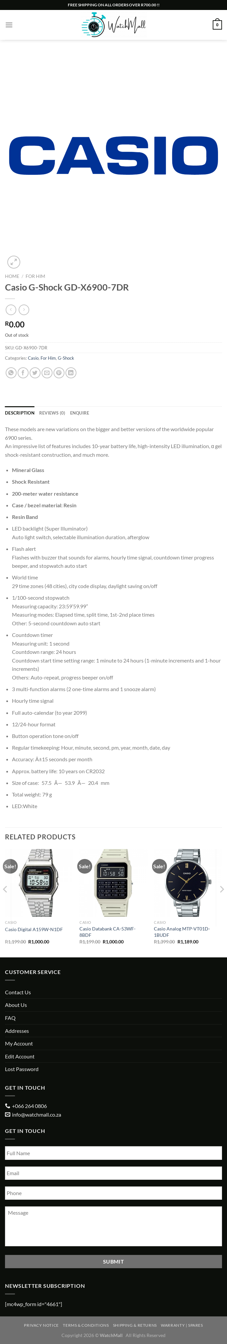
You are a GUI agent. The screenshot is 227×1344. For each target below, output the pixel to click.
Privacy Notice (41, 1325)
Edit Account (20, 1056)
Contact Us (18, 992)
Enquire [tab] (79, 413)
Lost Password (22, 1069)
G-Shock (66, 358)
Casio (33, 358)
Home (12, 276)
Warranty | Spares (182, 1325)
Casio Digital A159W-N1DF (34, 929)
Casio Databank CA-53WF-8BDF (107, 932)
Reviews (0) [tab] (52, 413)
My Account (19, 1043)
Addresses (17, 1031)
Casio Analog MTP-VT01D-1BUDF (182, 932)
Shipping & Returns (135, 1325)
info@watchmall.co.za (36, 1114)
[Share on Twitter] (35, 372)
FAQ (10, 1018)
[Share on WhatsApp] (11, 372)
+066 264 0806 (29, 1106)
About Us (16, 1005)
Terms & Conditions (86, 1325)
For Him (35, 276)
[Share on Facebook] (23, 372)
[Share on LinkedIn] (70, 372)
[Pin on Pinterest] (59, 372)
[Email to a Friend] (47, 372)
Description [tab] (20, 413)
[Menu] (9, 25)
